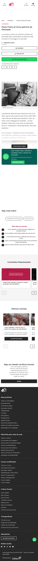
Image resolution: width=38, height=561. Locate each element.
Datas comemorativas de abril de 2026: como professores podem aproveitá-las (19, 241)
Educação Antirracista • (8, 468)
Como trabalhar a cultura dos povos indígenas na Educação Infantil (18, 229)
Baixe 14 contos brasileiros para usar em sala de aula (18, 245)
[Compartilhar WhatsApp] (4, 67)
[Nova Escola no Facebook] (1, 546)
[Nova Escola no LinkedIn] (10, 546)
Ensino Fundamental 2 (8, 475)
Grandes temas (5, 403)
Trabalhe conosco (6, 500)
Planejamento (5, 418)
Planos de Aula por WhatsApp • (10, 452)
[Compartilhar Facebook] (9, 67)
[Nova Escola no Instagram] (7, 546)
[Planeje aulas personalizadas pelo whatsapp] (34, 539)
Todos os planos (6, 438)
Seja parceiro (5, 502)
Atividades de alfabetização (9, 455)
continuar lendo (19, 146)
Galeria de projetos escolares (10, 425)
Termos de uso (5, 520)
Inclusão (3, 413)
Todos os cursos (6, 465)
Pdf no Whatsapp (19, 59)
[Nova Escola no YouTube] (13, 546)
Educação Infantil (6, 408)
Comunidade (5, 492)
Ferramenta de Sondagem (9, 440)
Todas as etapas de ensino (23, 20)
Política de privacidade (8, 525)
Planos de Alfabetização (8, 445)
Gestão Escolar (5, 420)
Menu (4, 4)
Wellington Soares (9, 42)
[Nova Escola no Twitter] (4, 546)
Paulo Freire (28, 218)
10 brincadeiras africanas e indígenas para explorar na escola (19, 237)
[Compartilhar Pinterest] (14, 67)
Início (3, 20)
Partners (3, 507)
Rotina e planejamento (8, 477)
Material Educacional (7, 450)
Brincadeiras (5, 415)
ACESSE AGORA (18, 162)
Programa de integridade (8, 522)
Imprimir (19, 48)
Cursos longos (5, 482)
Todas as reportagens (7, 401)
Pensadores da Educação (14, 218)
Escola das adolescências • (9, 423)
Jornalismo (10, 20)
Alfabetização (5, 410)
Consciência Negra (6, 405)
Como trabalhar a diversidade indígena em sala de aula (18, 233)
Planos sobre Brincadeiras (9, 448)
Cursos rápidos (5, 480)
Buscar (26, 4)
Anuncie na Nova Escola (8, 510)
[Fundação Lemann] (16, 557)
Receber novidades (9, 538)
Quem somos (5, 497)
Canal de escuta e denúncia (9, 527)
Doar (19, 381)
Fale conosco (5, 495)
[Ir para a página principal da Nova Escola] (11, 4)
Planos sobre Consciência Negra (11, 443)
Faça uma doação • (7, 505)
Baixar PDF (19, 53)
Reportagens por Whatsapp (9, 428)
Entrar (33, 4)
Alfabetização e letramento (9, 472)
